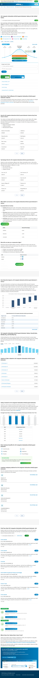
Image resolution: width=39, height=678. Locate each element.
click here (18, 410)
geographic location (5, 102)
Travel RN (3, 561)
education (11, 102)
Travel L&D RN (4, 539)
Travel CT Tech (4, 583)
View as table (34, 44)
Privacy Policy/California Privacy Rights (7, 674)
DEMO (36, 4)
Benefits (11, 41)
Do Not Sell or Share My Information (28, 674)
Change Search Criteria (5, 64)
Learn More (16, 1)
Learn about (9, 657)
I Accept (36, 1)
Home (2, 6)
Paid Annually (5, 44)
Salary (5, 6)
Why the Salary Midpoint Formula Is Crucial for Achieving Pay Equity (20, 642)
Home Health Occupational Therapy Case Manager (11, 572)
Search (36, 20)
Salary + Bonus (6, 41)
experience (31, 101)
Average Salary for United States (8, 90)
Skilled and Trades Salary (10, 6)
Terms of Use (18, 674)
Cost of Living (4, 87)
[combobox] (19, 20)
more (30, 544)
